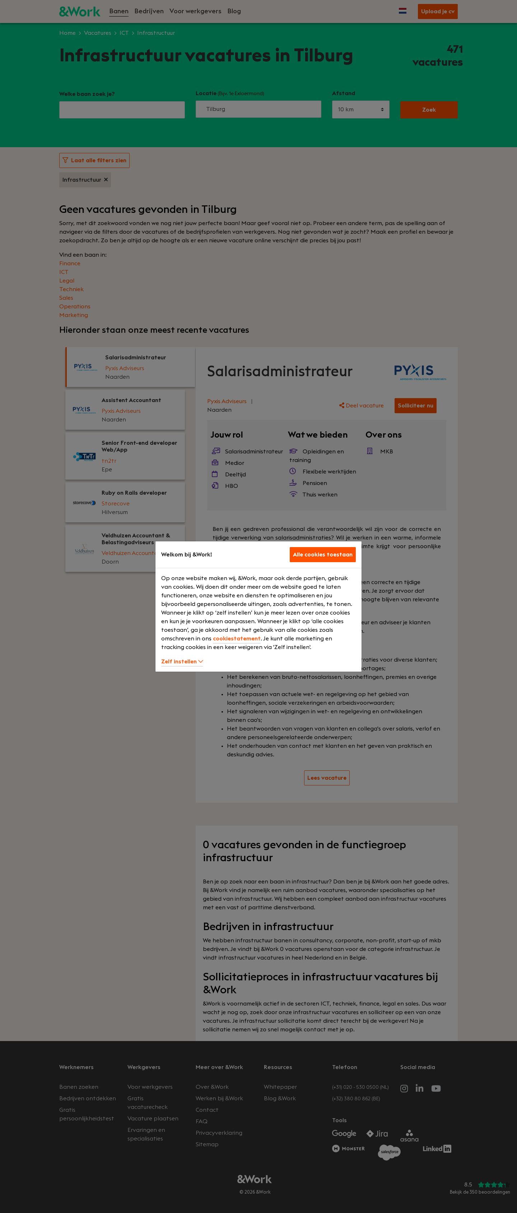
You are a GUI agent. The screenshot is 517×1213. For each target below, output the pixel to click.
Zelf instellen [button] (182, 661)
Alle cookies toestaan (323, 554)
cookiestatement (237, 639)
